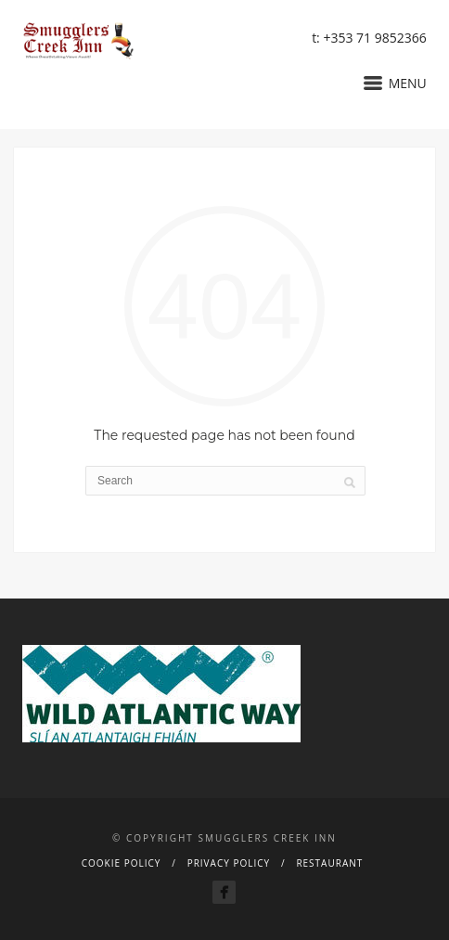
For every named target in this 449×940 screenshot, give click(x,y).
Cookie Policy (121, 862)
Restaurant (329, 862)
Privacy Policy (228, 862)
